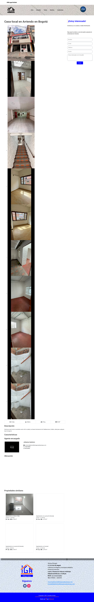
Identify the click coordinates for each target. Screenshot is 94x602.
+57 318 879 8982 (57, 575)
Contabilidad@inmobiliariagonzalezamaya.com (61, 584)
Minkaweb (51, 599)
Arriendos (38, 10)
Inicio (32, 10)
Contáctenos (60, 10)
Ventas (45, 10)
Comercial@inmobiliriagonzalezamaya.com (60, 582)
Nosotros (52, 10)
